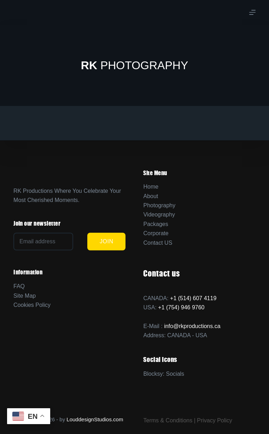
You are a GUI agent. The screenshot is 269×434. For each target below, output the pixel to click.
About (150, 196)
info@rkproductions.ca (192, 326)
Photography (159, 205)
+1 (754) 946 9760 (181, 307)
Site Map (24, 296)
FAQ (19, 286)
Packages (155, 224)
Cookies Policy (32, 305)
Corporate (155, 233)
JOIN (106, 241)
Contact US (157, 243)
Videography (159, 215)
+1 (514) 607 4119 (193, 298)
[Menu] (252, 12)
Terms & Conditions (167, 420)
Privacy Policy (214, 420)
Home (150, 187)
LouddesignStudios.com (94, 419)
